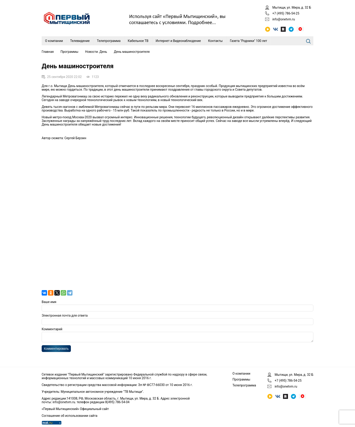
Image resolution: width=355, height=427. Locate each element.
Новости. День (96, 51)
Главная (48, 51)
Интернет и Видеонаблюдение (178, 41)
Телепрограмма (108, 41)
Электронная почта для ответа (65, 315)
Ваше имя (49, 302)
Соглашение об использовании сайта (69, 415)
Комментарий (52, 329)
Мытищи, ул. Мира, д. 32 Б (291, 7)
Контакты (215, 41)
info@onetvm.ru (283, 19)
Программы (69, 51)
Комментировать (56, 350)
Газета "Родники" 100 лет (248, 41)
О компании (54, 41)
